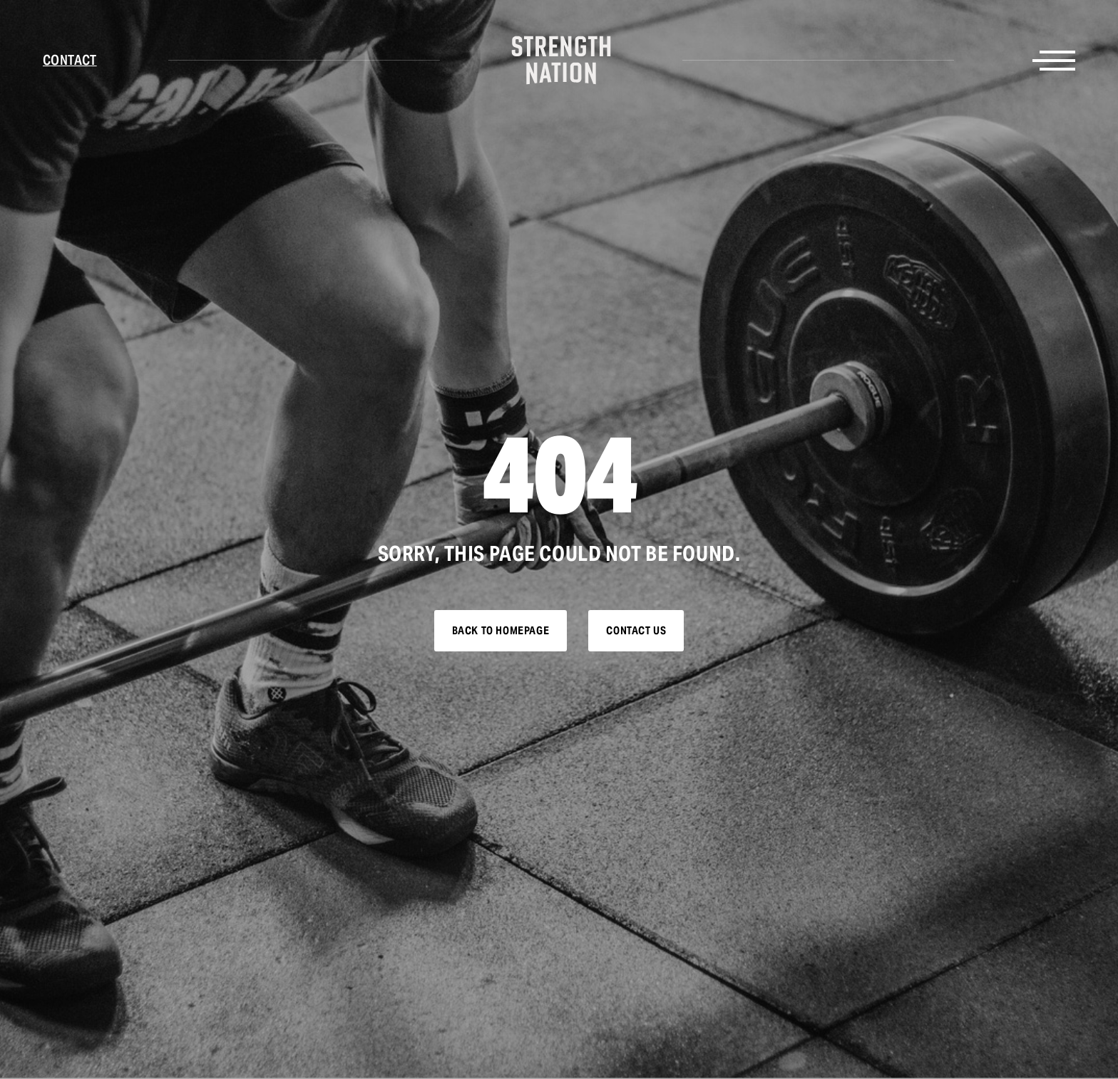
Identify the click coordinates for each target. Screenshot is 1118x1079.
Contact (70, 59)
